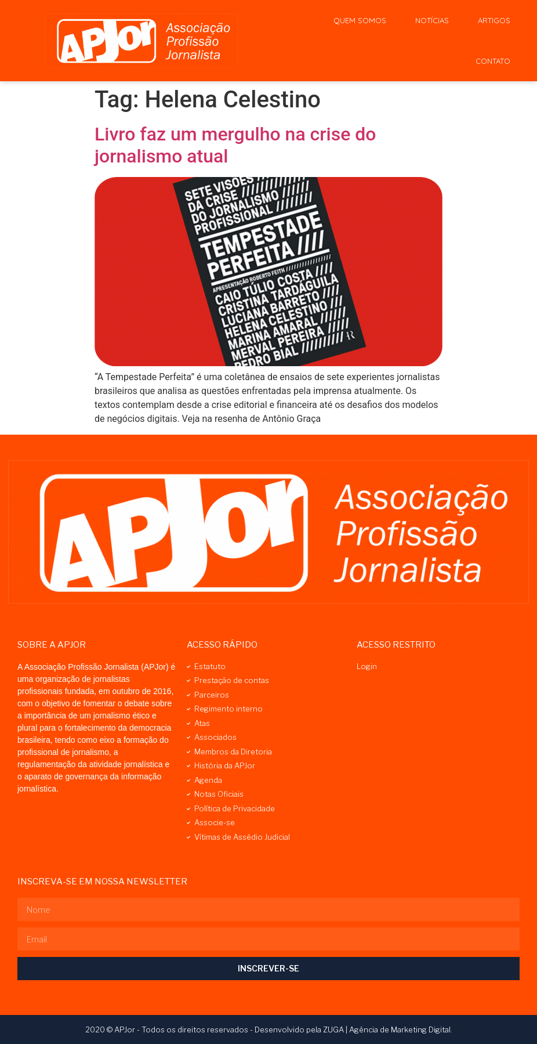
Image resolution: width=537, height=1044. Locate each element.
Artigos (494, 20)
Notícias (432, 20)
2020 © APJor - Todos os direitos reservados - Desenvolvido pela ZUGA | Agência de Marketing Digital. (268, 1029)
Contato (493, 61)
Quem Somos (359, 20)
